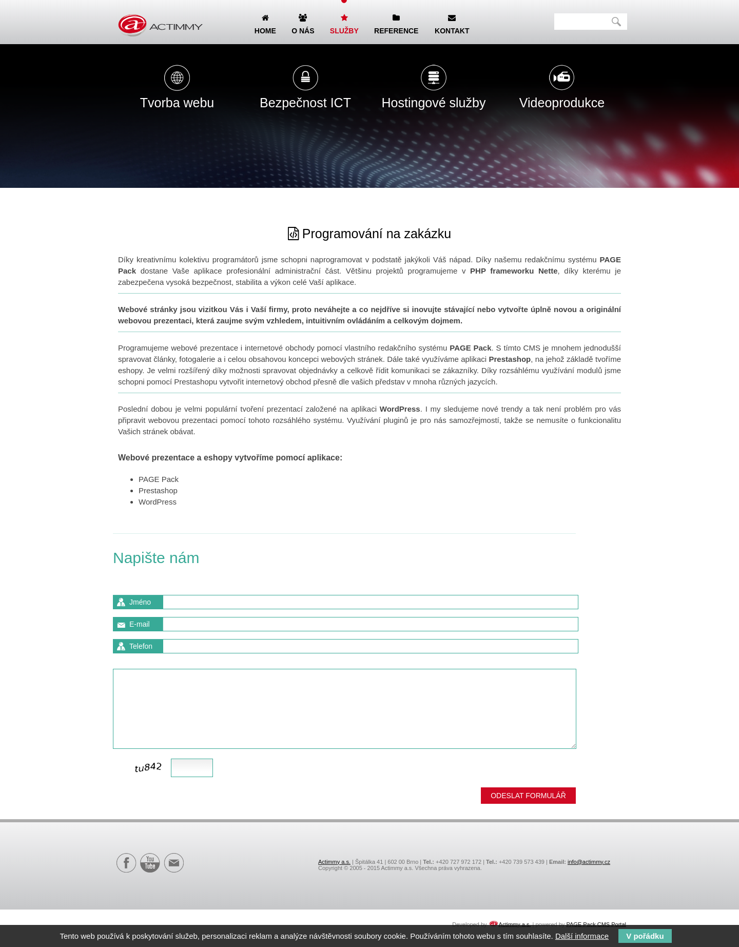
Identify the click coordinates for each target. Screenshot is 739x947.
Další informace (582, 936)
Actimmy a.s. (334, 862)
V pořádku (645, 936)
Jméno (140, 602)
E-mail (139, 624)
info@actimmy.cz (589, 862)
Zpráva (140, 660)
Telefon (140, 646)
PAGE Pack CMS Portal (596, 924)
